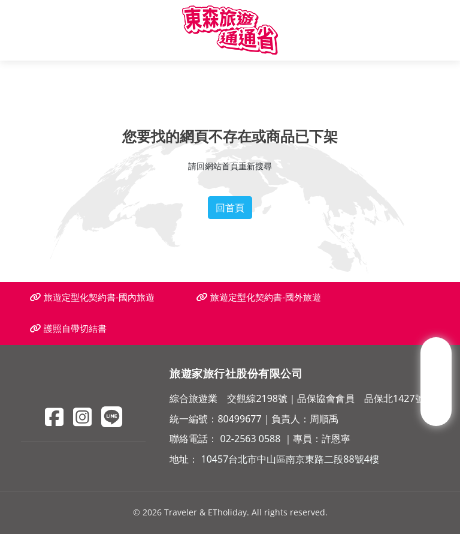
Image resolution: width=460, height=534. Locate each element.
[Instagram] (82, 416)
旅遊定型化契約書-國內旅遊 (92, 297)
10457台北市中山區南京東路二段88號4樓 (290, 459)
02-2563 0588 (250, 438)
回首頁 (230, 207)
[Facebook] (54, 416)
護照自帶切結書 (68, 328)
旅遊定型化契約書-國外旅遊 (258, 297)
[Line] (111, 416)
